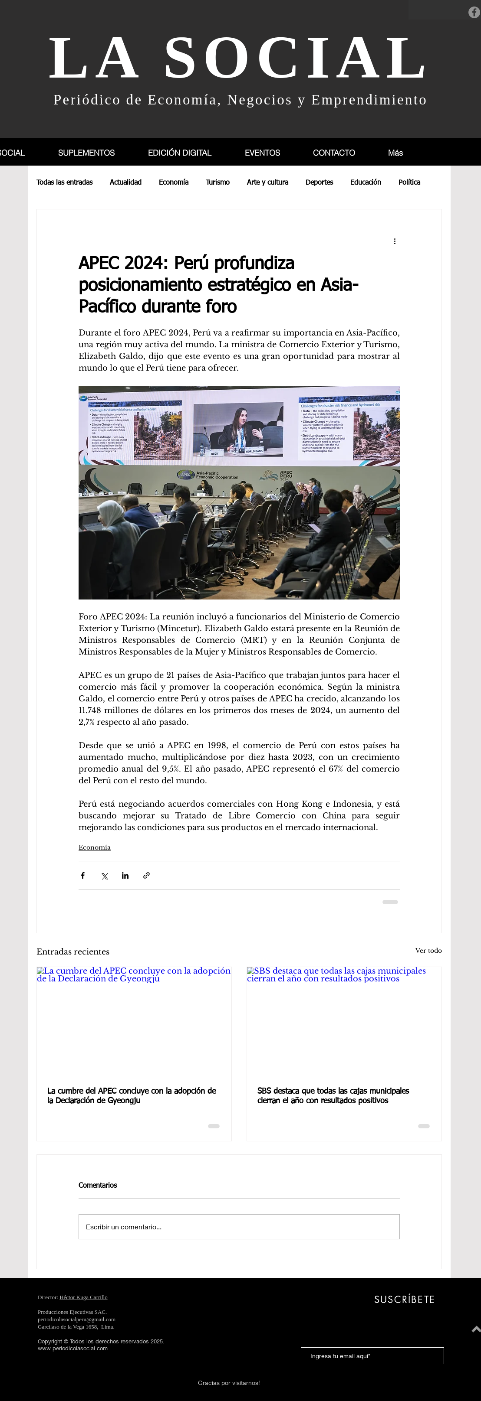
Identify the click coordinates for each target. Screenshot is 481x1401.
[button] (96, 153)
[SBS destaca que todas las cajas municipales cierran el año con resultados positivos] (344, 1021)
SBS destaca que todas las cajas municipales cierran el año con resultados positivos (333, 1096)
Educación (365, 182)
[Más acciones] (394, 240)
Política (409, 182)
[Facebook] (474, 12)
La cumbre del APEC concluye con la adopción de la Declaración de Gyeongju (131, 1096)
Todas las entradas (64, 182)
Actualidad (126, 182)
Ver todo (428, 951)
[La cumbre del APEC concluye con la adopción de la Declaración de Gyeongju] (134, 1021)
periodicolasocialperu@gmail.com (76, 1319)
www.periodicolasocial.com (73, 1348)
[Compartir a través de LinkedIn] (125, 875)
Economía (173, 182)
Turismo (218, 182)
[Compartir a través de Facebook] (83, 875)
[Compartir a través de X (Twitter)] (104, 875)
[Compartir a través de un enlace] (146, 875)
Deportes (319, 182)
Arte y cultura (267, 182)
